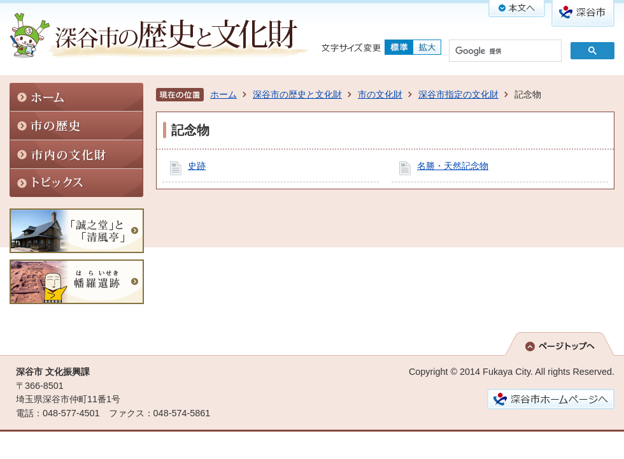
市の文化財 (380, 94)
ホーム (223, 94)
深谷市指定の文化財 (458, 94)
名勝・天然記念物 (452, 166)
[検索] (504, 51)
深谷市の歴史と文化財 (297, 94)
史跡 (197, 166)
